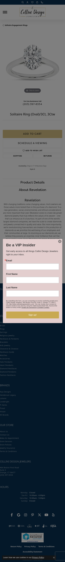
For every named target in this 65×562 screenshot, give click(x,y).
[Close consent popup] (54, 557)
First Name (12, 274)
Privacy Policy (38, 557)
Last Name (11, 288)
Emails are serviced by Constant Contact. (35, 307)
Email (9, 261)
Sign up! (32, 315)
